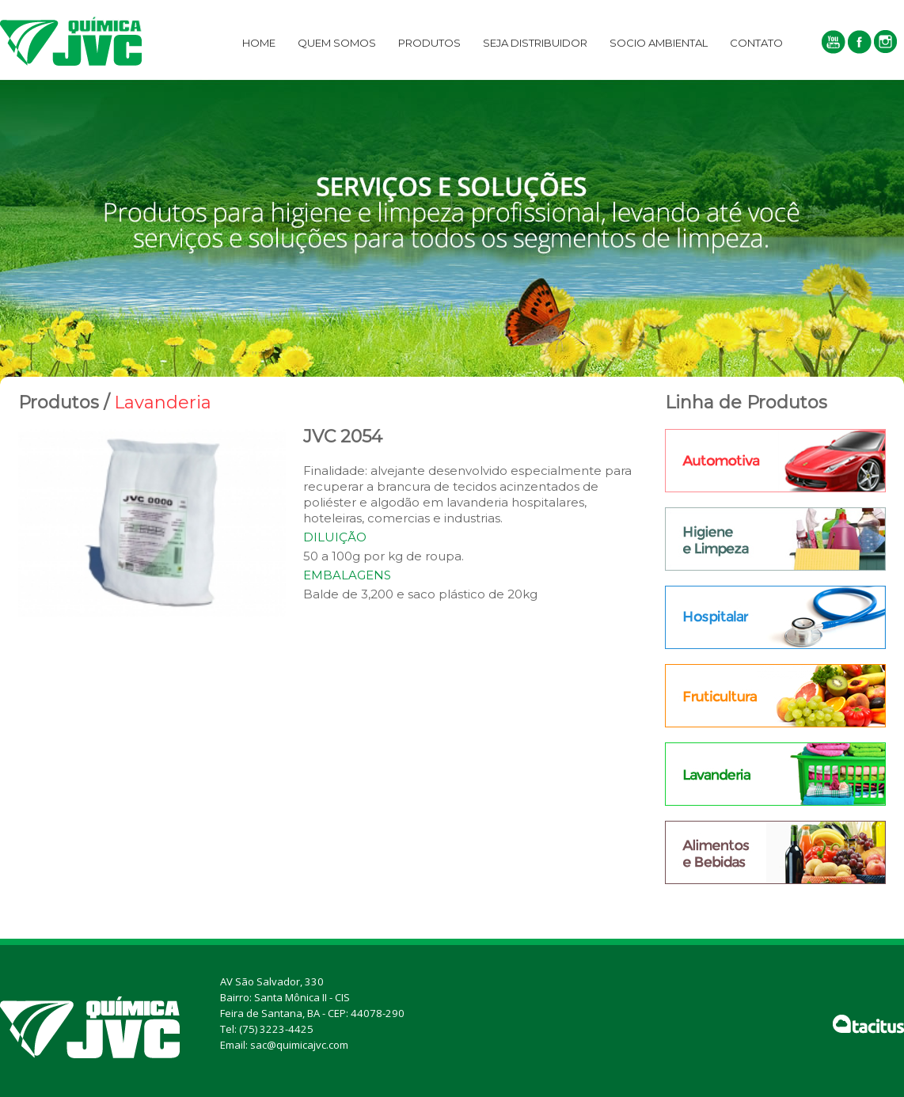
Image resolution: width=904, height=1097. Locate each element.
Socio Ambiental (659, 42)
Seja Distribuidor (535, 42)
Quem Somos (337, 42)
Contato (756, 42)
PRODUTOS (429, 42)
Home (258, 42)
